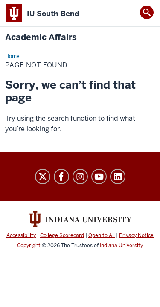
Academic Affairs (41, 37)
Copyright (29, 245)
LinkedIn (117, 176)
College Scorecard (62, 235)
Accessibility (21, 235)
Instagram (80, 176)
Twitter (42, 176)
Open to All (101, 235)
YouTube (99, 176)
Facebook (61, 176)
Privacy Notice (136, 235)
